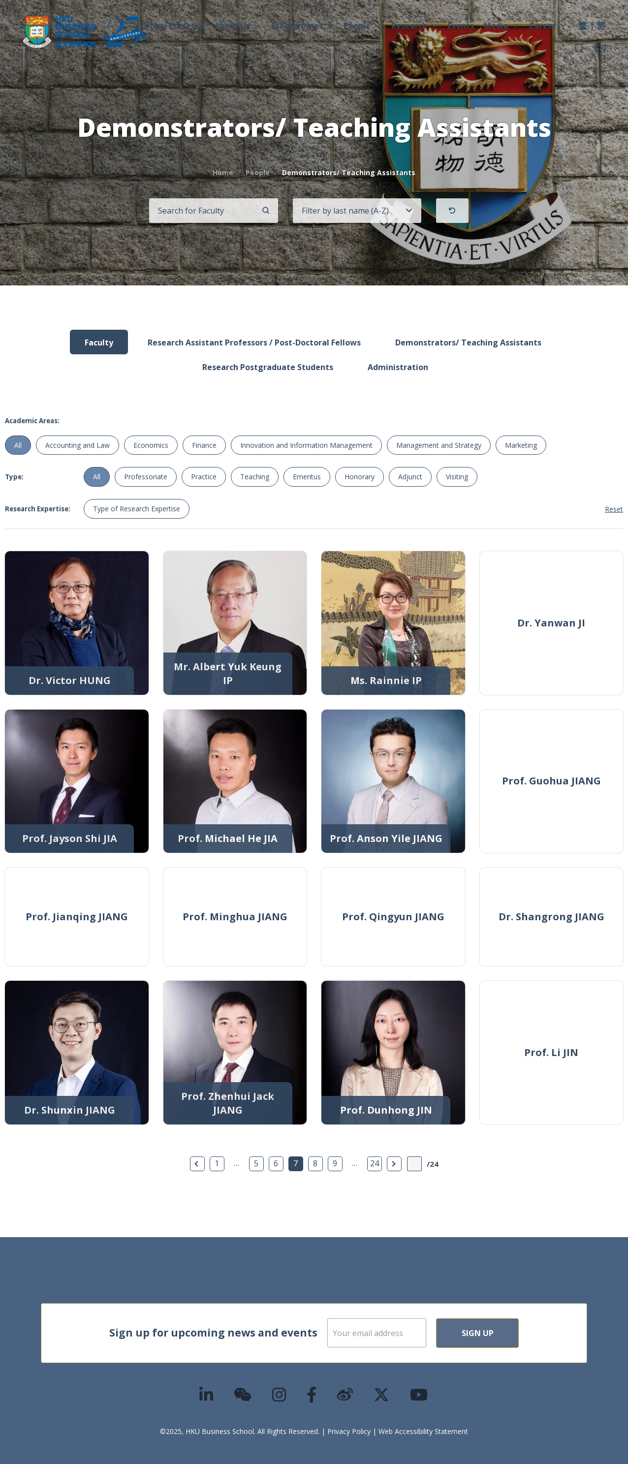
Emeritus (307, 476)
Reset (614, 509)
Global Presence (173, 25)
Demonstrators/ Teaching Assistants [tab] (468, 342)
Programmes (302, 25)
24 (374, 1163)
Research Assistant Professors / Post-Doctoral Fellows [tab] (254, 342)
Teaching (254, 476)
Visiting (457, 476)
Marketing (521, 445)
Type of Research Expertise (136, 508)
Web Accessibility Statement (423, 1431)
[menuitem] (582, 27)
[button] (579, 48)
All (18, 445)
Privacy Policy (349, 1431)
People (362, 25)
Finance (204, 445)
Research (414, 25)
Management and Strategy (438, 445)
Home (223, 172)
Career (548, 25)
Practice (204, 476)
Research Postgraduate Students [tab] (267, 367)
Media (501, 25)
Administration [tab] (398, 367)
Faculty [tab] (99, 342)
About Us (238, 25)
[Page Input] (414, 1163)
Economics (150, 445)
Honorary (360, 476)
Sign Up (509, 1333)
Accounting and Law (77, 445)
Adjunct (410, 476)
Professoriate (145, 476)
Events (461, 25)
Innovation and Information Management (306, 445)
